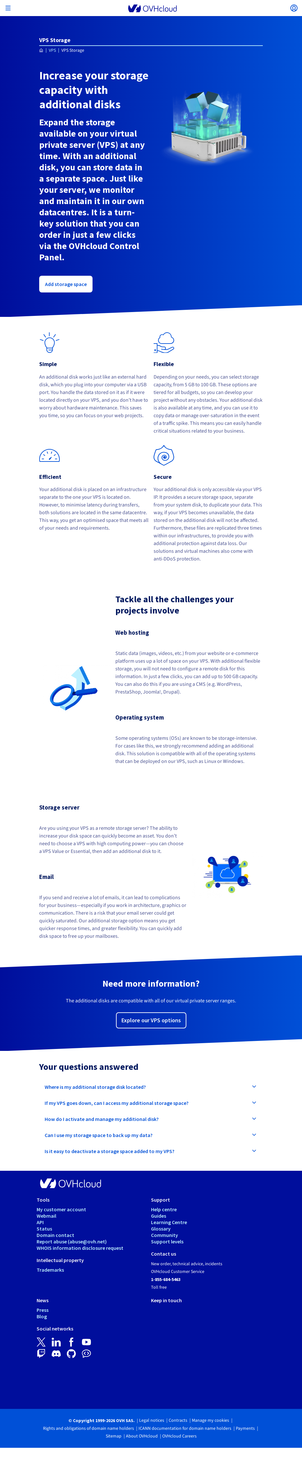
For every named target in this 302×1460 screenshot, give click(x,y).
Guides (158, 1216)
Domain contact (55, 1235)
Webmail (46, 1216)
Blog (42, 1316)
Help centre (164, 1209)
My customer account (61, 1209)
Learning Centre (169, 1222)
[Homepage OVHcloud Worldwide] (41, 51)
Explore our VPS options (151, 1020)
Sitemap (113, 1436)
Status (44, 1228)
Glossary (161, 1228)
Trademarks (50, 1270)
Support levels (167, 1241)
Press (43, 1310)
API (40, 1222)
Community (164, 1235)
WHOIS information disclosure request (80, 1248)
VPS (52, 50)
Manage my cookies (210, 1420)
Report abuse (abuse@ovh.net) (72, 1241)
